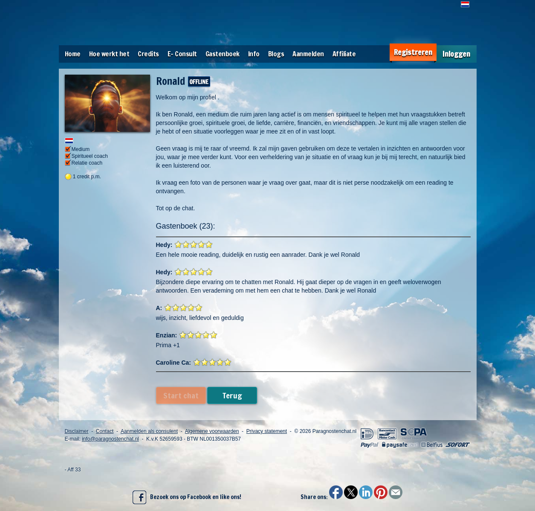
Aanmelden (308, 53)
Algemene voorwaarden (212, 431)
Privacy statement (266, 431)
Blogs (276, 53)
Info (254, 53)
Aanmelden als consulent (149, 431)
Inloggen (456, 54)
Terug (232, 395)
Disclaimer (77, 431)
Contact (104, 431)
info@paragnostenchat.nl (110, 439)
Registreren (413, 52)
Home (73, 53)
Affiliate (344, 53)
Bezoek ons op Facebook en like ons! (187, 497)
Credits (148, 53)
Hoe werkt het (109, 53)
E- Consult (182, 53)
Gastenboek (222, 53)
